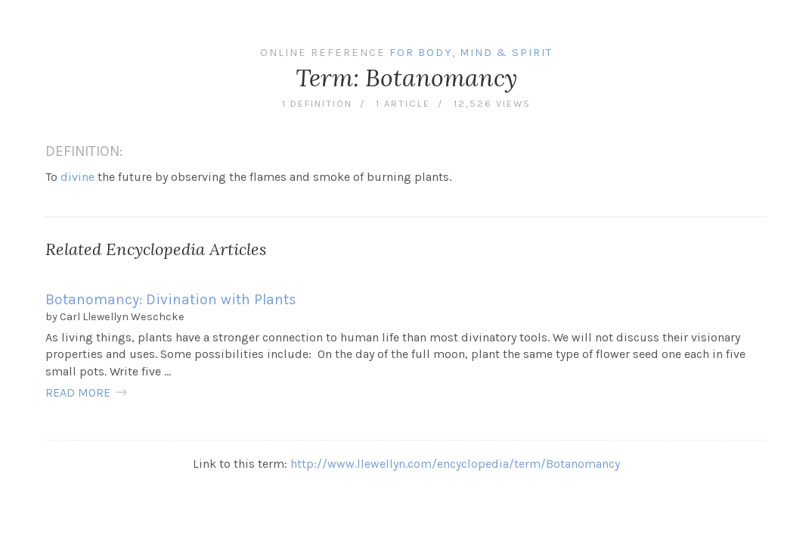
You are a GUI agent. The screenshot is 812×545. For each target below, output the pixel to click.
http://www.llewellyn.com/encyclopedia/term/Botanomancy (455, 463)
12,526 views (492, 103)
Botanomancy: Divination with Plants (170, 299)
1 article (403, 103)
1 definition (317, 103)
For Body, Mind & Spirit (471, 52)
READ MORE (77, 392)
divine (77, 177)
